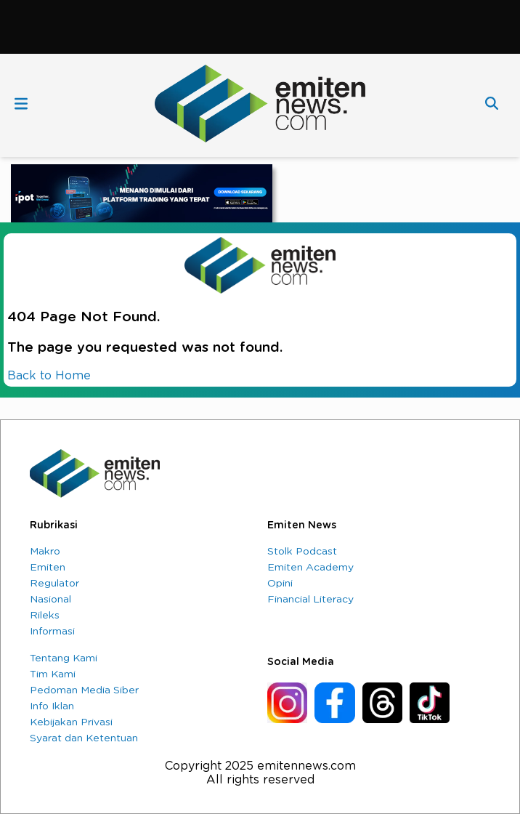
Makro (45, 552)
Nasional (50, 600)
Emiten (47, 568)
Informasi (52, 631)
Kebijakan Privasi (71, 722)
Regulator (54, 584)
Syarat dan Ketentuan (84, 738)
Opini (280, 584)
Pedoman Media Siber (84, 690)
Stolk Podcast (302, 552)
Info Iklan (52, 706)
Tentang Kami (63, 658)
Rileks (45, 615)
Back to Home (49, 376)
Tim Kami (53, 674)
